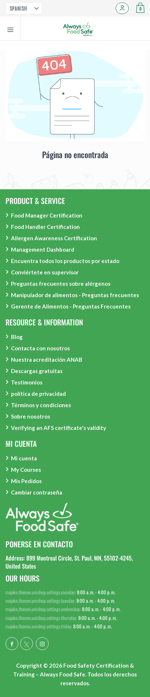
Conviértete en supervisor (45, 272)
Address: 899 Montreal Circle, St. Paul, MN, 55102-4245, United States (69, 562)
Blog (17, 336)
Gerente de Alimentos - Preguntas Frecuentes (71, 306)
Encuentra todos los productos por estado (65, 261)
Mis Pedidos (26, 481)
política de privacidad (38, 393)
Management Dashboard (42, 249)
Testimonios (26, 382)
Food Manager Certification (46, 215)
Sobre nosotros (30, 416)
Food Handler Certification (45, 226)
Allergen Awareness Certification (54, 238)
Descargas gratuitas (37, 371)
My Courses (26, 469)
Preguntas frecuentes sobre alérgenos (60, 283)
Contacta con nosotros (40, 348)
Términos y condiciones (41, 405)
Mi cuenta (24, 458)
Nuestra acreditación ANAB (46, 359)
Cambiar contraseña (36, 492)
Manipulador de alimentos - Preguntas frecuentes (75, 295)
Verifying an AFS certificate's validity (58, 427)
